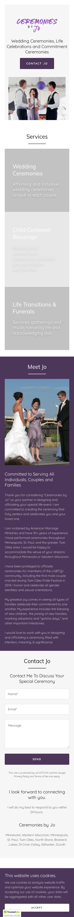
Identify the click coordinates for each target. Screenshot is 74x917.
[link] (37, 23)
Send (37, 759)
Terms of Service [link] (44, 776)
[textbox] (37, 694)
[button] (12, 913)
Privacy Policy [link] (21, 776)
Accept (36, 907)
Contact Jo (37, 63)
